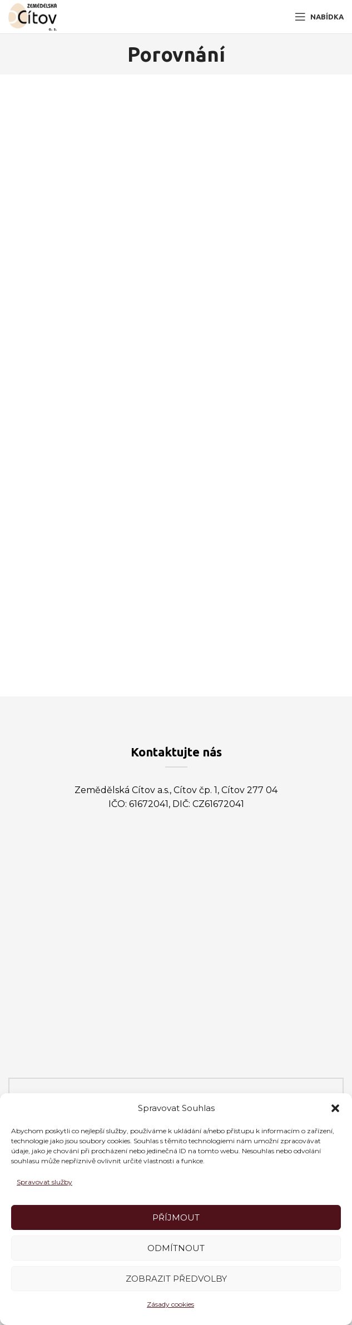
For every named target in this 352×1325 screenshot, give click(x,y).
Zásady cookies (170, 1304)
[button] (335, 1108)
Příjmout (176, 1217)
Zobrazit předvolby (176, 1278)
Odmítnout (176, 1248)
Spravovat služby (44, 1182)
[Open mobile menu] (319, 17)
